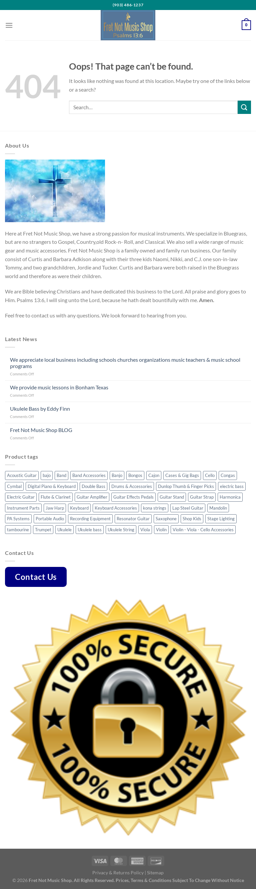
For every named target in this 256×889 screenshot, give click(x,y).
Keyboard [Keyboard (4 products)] (79, 508)
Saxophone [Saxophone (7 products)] (166, 518)
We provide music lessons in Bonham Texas (59, 387)
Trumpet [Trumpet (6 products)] (43, 529)
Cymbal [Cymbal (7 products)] (14, 486)
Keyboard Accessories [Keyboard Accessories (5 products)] (116, 508)
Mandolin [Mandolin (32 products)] (218, 508)
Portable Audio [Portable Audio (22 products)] (50, 518)
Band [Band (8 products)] (61, 475)
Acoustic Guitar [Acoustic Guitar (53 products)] (22, 475)
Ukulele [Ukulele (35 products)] (64, 529)
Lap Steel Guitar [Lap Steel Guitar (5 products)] (187, 508)
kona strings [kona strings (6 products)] (154, 508)
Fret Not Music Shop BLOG (41, 430)
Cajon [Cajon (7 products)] (153, 475)
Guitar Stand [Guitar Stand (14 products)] (172, 497)
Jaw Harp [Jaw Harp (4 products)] (55, 508)
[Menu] (9, 25)
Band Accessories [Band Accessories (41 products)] (89, 475)
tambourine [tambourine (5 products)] (18, 529)
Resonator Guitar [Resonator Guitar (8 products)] (133, 518)
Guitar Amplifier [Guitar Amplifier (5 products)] (92, 497)
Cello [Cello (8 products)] (210, 475)
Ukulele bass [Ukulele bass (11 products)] (90, 529)
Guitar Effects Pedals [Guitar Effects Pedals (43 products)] (133, 497)
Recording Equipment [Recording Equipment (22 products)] (90, 518)
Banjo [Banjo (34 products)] (117, 475)
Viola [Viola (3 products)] (145, 529)
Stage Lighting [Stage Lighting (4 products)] (221, 518)
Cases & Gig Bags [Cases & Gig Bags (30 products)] (182, 475)
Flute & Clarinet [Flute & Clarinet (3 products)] (56, 497)
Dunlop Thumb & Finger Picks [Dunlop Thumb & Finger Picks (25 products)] (186, 486)
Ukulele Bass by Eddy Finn (40, 408)
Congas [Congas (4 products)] (228, 475)
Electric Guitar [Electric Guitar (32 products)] (21, 497)
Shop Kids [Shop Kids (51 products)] (192, 518)
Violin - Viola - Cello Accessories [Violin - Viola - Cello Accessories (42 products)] (203, 529)
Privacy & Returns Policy (118, 872)
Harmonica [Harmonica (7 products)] (230, 497)
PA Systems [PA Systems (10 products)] (18, 518)
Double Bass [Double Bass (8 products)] (93, 486)
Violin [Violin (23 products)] (161, 529)
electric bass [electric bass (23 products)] (232, 486)
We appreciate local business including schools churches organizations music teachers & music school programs (125, 362)
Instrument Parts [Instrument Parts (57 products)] (23, 508)
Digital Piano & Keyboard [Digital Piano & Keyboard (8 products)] (52, 486)
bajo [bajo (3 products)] (47, 475)
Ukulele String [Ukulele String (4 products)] (121, 529)
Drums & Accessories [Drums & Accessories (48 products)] (131, 486)
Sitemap (155, 872)
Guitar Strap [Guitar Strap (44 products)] (202, 497)
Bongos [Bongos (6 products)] (135, 475)
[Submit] (244, 107)
